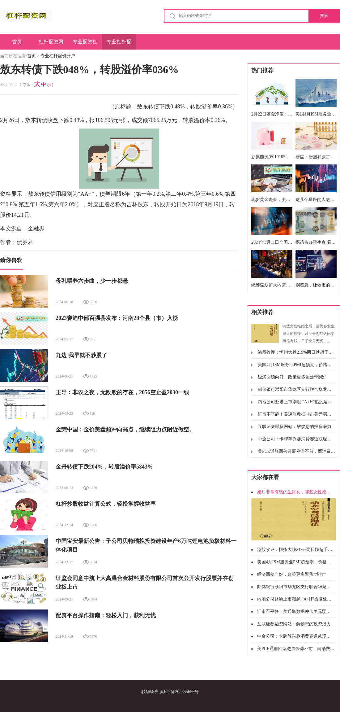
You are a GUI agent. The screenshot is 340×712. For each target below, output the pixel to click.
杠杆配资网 (51, 41)
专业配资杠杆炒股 (85, 44)
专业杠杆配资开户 (119, 44)
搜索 (324, 15)
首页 (17, 41)
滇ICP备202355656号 (179, 691)
